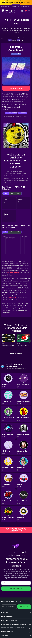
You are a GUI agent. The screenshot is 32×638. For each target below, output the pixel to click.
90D (18, 232)
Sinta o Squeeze (16, 588)
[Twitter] (15, 119)
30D (18, 193)
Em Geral (14, 40)
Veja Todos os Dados (16, 88)
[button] (25, 11)
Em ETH (22, 40)
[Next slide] (30, 343)
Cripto (7, 38)
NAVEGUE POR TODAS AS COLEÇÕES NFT (16, 530)
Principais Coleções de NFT (17, 38)
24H (6, 193)
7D (12, 193)
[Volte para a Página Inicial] (2, 38)
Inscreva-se (24, 606)
